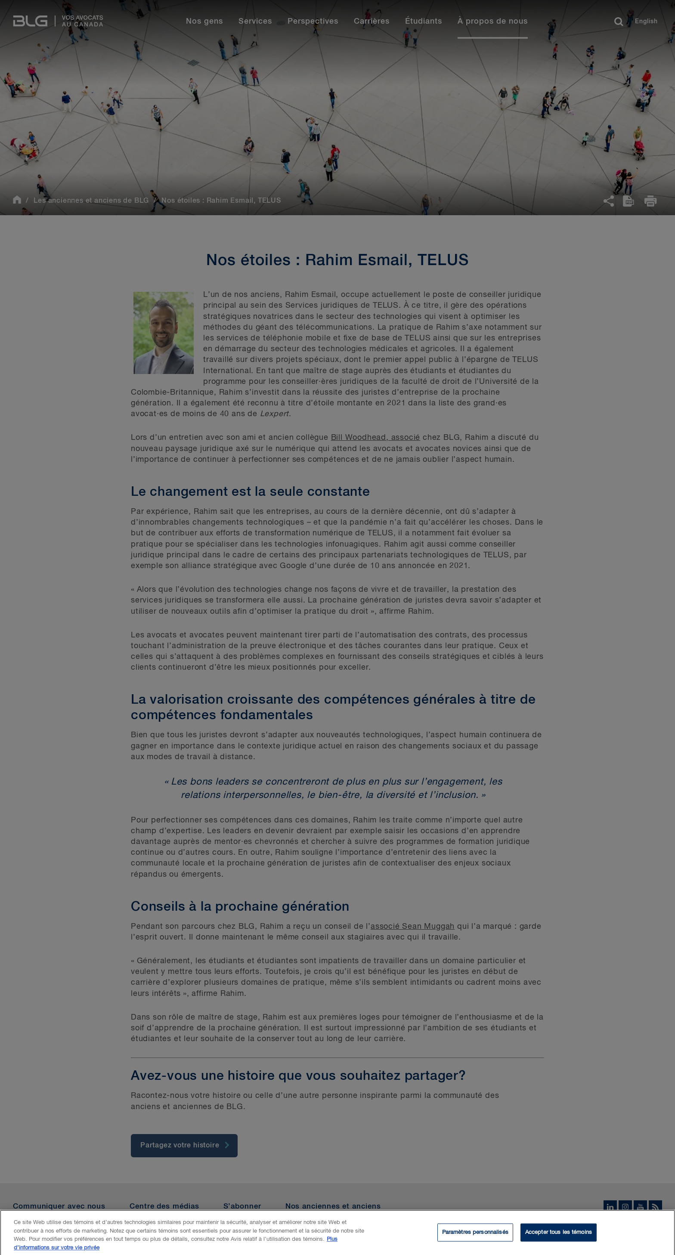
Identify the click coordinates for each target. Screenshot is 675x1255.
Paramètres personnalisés (475, 1236)
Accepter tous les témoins (558, 1236)
